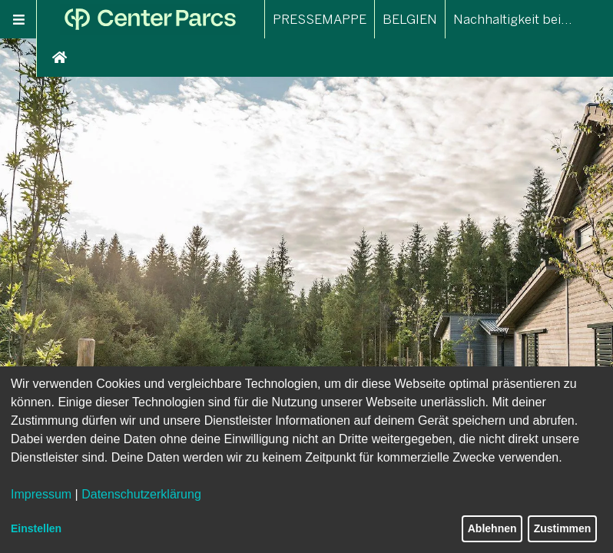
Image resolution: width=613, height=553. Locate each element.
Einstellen (36, 528)
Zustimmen (562, 528)
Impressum (41, 494)
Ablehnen (492, 528)
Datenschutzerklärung (141, 494)
